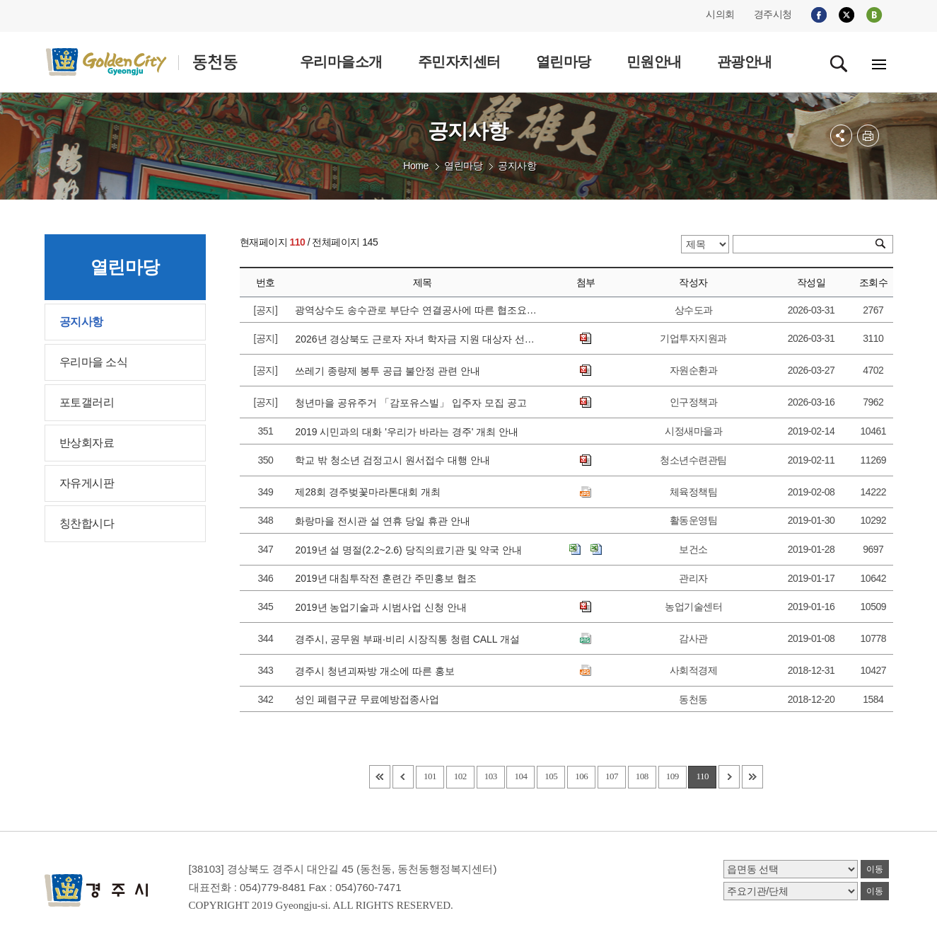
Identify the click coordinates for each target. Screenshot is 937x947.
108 (642, 776)
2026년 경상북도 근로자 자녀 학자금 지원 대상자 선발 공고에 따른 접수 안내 (417, 339)
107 (611, 776)
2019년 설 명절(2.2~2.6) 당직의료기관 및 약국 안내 (411, 550)
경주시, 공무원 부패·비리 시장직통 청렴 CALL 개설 (410, 639)
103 (490, 776)
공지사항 (517, 165)
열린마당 (463, 165)
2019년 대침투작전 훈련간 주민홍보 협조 (388, 578)
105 (551, 776)
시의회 (720, 14)
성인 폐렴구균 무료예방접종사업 (370, 699)
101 (430, 776)
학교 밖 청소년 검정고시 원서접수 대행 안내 (395, 460)
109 (672, 776)
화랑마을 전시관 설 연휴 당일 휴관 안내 (385, 521)
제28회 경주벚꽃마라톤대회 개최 (370, 492)
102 (460, 776)
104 (520, 776)
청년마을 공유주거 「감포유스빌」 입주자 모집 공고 (413, 402)
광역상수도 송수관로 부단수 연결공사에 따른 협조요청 (417, 310)
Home (415, 165)
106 (581, 776)
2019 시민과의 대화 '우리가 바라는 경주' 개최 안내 (409, 431)
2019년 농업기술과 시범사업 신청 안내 (383, 607)
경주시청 (773, 14)
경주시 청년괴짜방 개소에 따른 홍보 (377, 671)
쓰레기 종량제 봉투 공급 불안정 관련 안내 (390, 371)
